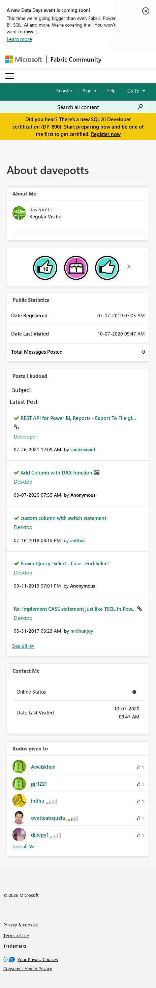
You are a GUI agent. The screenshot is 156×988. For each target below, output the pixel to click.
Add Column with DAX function (57, 472)
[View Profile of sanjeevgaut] (82, 449)
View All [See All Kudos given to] (23, 846)
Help (111, 90)
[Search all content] (100, 107)
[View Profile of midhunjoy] (81, 631)
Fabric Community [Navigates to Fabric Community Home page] (76, 59)
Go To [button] (133, 91)
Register (64, 90)
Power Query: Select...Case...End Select (65, 563)
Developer (25, 436)
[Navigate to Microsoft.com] (23, 59)
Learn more (19, 39)
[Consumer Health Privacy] (78, 968)
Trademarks (15, 946)
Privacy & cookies (20, 924)
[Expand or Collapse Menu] (10, 76)
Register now (106, 134)
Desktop (23, 481)
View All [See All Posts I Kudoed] (23, 646)
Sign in (89, 90)
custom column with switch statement (63, 518)
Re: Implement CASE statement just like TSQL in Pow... (75, 608)
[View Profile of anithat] (77, 540)
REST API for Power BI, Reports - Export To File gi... (78, 418)
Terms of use (16, 935)
